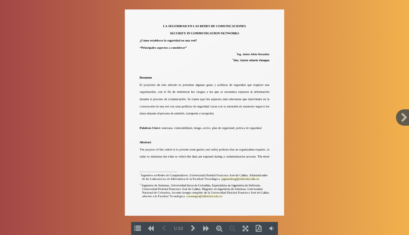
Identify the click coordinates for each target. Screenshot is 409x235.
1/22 (178, 229)
